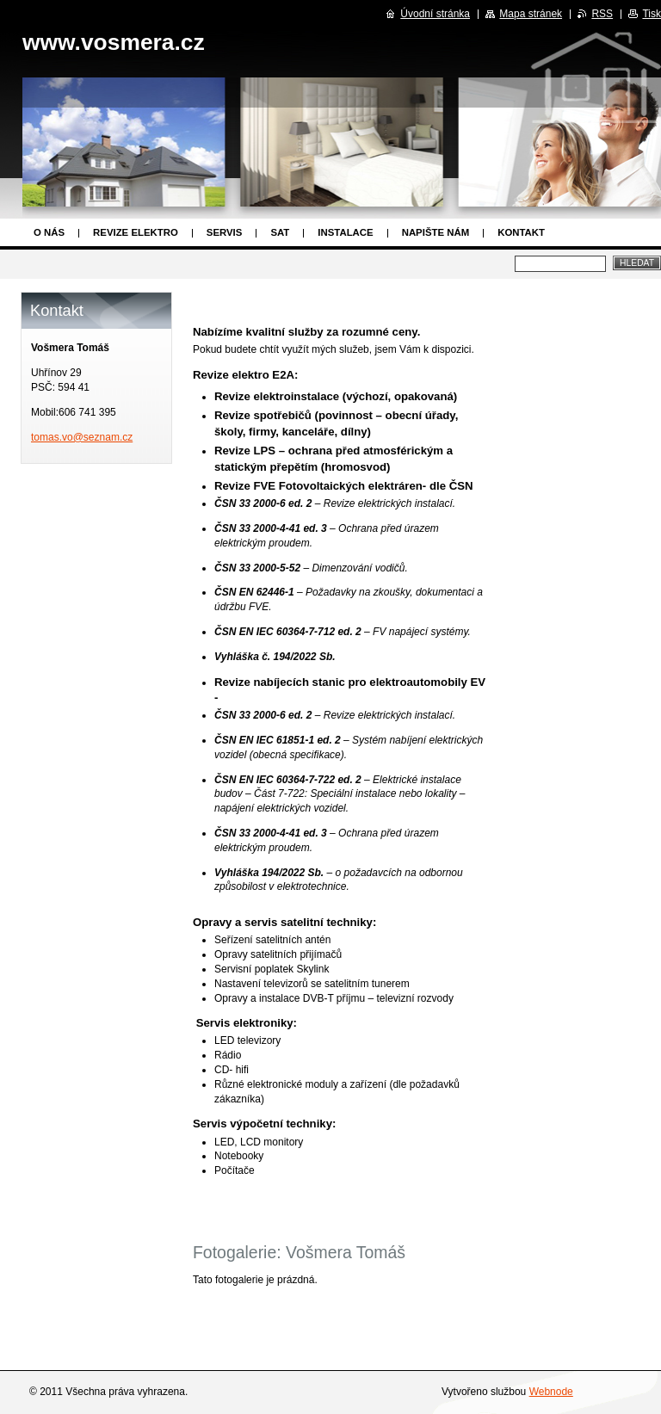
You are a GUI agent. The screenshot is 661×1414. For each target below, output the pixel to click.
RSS (602, 14)
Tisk (651, 14)
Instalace (345, 232)
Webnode (551, 1392)
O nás (49, 232)
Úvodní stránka (435, 14)
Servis (225, 232)
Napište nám (435, 232)
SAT (279, 232)
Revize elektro (135, 232)
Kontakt (521, 232)
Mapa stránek (530, 14)
